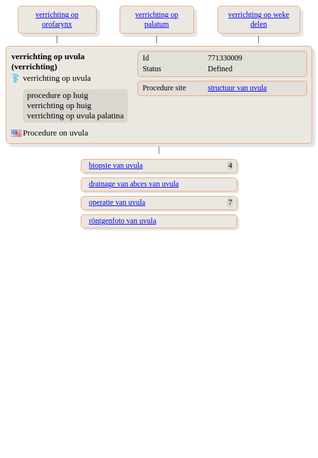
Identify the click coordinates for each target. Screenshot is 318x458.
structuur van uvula (237, 87)
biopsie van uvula (116, 165)
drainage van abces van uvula (134, 183)
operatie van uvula (117, 202)
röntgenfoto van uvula (122, 220)
